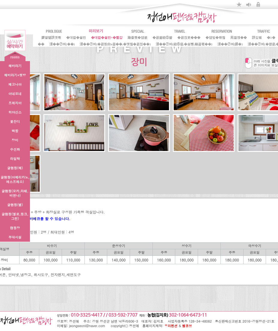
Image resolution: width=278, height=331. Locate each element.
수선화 (15, 149)
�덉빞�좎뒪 (215, 37)
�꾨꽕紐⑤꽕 (162, 37)
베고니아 (15, 84)
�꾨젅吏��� (188, 37)
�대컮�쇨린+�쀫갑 (107, 37)
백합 (15, 131)
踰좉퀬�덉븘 (137, 37)
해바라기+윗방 (15, 75)
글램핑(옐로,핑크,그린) (14, 216)
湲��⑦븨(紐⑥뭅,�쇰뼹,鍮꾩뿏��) (184, 43)
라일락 (15, 158)
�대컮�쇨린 (76, 37)
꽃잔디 (15, 121)
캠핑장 (15, 228)
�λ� (271, 37)
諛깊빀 (257, 37)
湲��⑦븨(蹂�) (230, 43)
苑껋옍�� (238, 37)
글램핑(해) (15, 168)
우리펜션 (171, 326)
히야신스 (15, 112)
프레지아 (15, 103)
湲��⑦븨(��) (62, 43)
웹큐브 (187, 326)
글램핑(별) (15, 204)
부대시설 (15, 237)
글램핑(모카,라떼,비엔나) (14, 193)
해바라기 (15, 66)
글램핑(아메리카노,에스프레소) (15, 179)
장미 (15, 140)
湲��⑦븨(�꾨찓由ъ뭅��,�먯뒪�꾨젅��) (115, 43)
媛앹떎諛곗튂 (51, 37)
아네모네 (15, 93)
